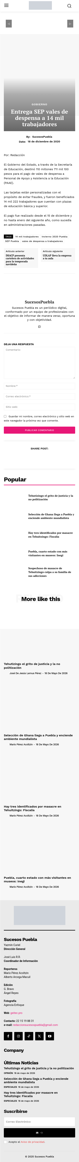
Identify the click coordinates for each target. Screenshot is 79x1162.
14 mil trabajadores (27, 236)
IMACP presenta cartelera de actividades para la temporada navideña (20, 260)
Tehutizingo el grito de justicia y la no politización (50, 497)
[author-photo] (6, 673)
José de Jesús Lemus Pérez (25, 673)
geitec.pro (16, 1012)
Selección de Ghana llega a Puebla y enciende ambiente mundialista (51, 516)
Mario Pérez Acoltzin (21, 744)
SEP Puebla (12, 241)
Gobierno (39, 104)
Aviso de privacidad (32, 1141)
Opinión (8, 1073)
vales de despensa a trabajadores (42, 241)
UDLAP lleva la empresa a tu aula (57, 257)
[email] (39, 1121)
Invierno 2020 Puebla (54, 236)
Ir (39, 1133)
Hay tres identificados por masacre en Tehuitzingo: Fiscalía (50, 534)
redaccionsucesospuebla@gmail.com (35, 1024)
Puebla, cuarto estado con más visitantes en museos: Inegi (47, 553)
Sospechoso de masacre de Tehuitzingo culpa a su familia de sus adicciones (49, 571)
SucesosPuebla (42, 136)
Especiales (10, 1087)
